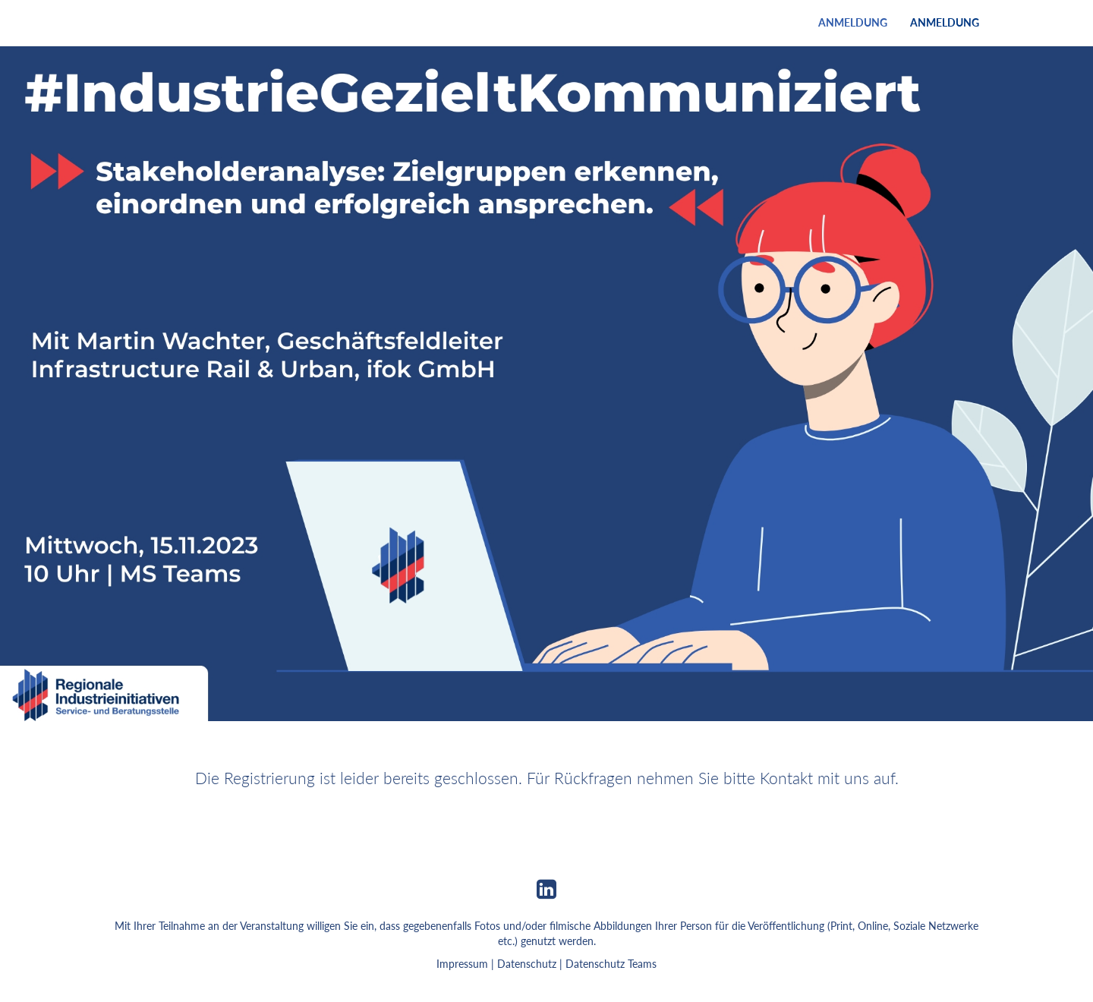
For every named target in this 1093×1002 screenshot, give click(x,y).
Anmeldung (852, 22)
